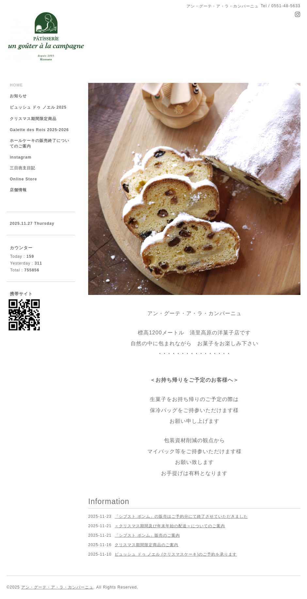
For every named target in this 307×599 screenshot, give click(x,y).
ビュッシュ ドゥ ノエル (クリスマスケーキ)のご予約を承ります (176, 554)
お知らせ (18, 96)
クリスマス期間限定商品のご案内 (146, 545)
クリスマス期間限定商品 (33, 118)
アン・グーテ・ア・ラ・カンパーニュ (57, 587)
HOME (16, 85)
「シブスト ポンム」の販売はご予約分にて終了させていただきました (181, 516)
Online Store (23, 179)
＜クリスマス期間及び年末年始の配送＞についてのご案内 (170, 526)
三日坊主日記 (22, 168)
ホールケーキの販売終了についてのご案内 (39, 143)
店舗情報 (18, 190)
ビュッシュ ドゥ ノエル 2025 (38, 107)
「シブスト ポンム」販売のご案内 (147, 535)
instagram (20, 157)
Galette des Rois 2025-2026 (39, 130)
